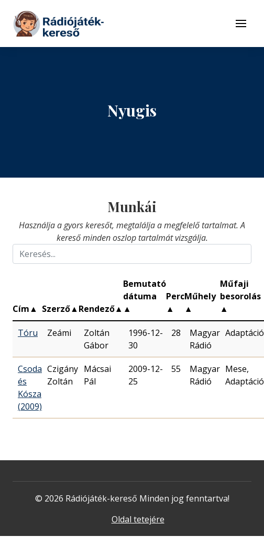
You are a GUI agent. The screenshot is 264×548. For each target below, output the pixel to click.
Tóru (28, 333)
